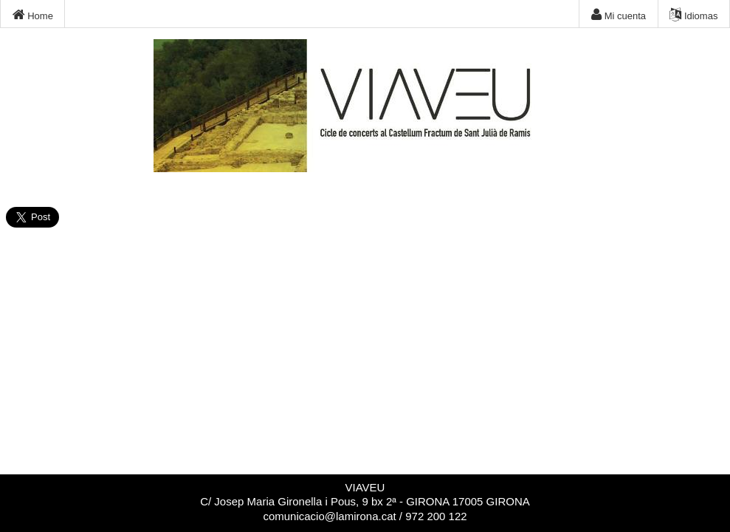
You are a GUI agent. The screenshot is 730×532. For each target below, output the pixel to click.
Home (33, 14)
